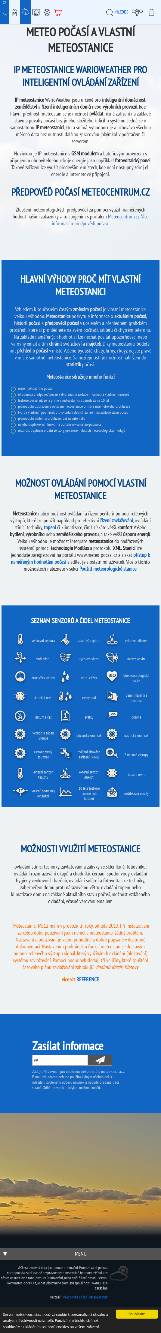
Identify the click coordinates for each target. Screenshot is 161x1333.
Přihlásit (153, 12)
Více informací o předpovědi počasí (100, 220)
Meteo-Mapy (14, 12)
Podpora (47, 12)
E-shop (57, 12)
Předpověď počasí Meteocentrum (85, 1297)
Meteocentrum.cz (123, 216)
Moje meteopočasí (139, 12)
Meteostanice (25, 12)
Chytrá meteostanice (36, 12)
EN (5, 14)
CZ (4, 2)
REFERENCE (87, 979)
